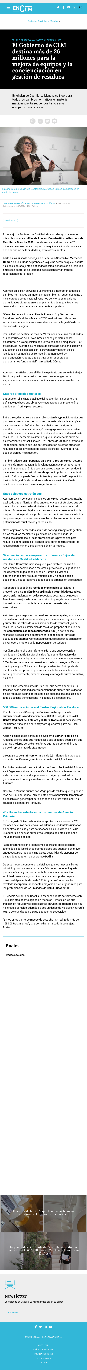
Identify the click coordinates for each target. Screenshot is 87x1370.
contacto (43, 1363)
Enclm (52, 203)
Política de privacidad (43, 1350)
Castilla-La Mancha (48, 21)
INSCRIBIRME (14, 1313)
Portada (31, 21)
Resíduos (10, 220)
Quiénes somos (44, 1358)
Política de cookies (43, 1354)
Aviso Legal (43, 1345)
